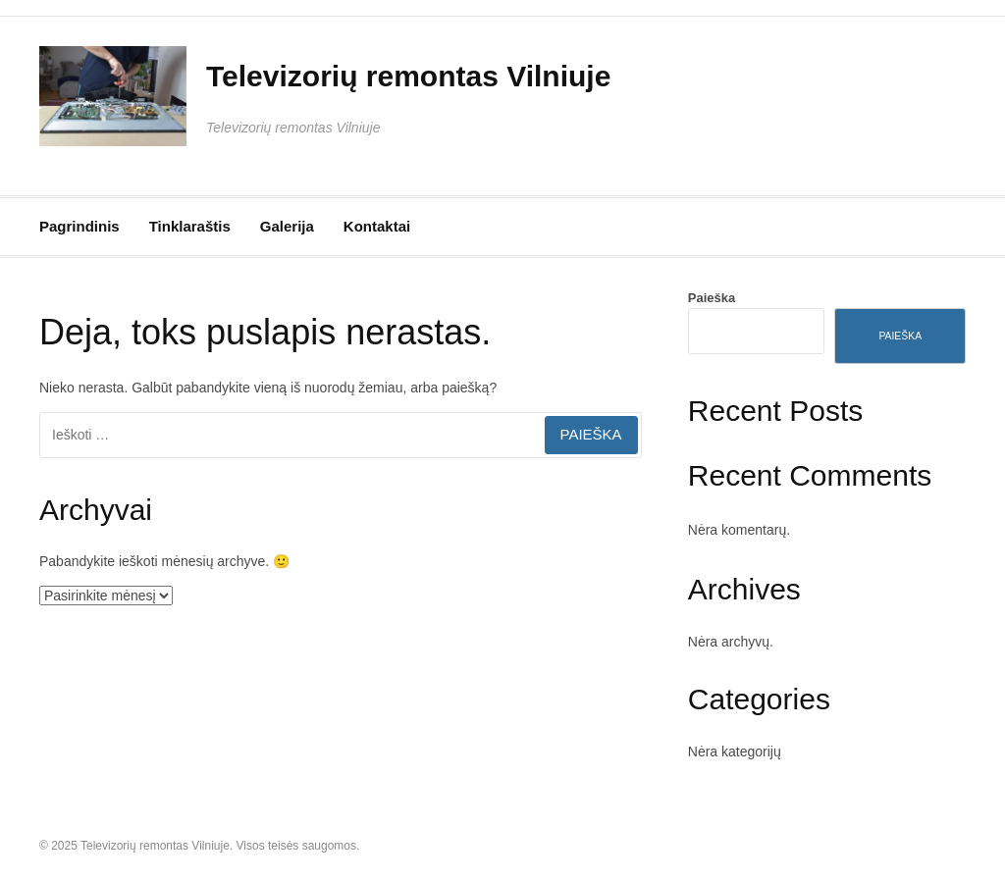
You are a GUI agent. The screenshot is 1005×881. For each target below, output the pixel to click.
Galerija (287, 226)
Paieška (711, 297)
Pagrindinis (79, 226)
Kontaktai (377, 226)
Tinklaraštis (190, 226)
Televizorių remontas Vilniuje (408, 76)
